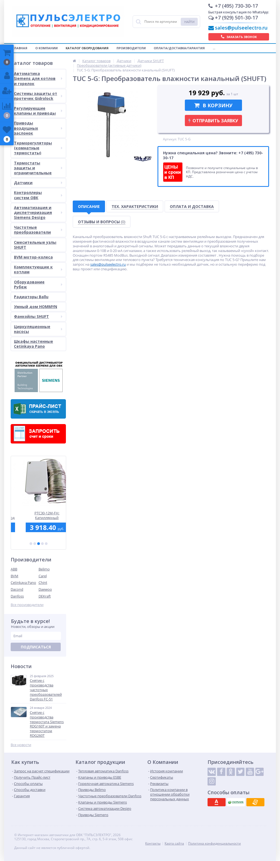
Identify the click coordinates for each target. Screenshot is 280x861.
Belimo (44, 569)
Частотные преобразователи (38, 230)
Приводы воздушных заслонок (38, 127)
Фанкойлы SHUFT (38, 316)
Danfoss (17, 596)
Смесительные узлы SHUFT (35, 245)
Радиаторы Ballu (31, 296)
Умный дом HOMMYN (35, 306)
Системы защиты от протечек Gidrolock (38, 96)
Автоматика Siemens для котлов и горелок (38, 78)
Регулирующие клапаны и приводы (38, 111)
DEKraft (45, 596)
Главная (19, 48)
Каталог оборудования (87, 48)
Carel (43, 575)
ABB (14, 569)
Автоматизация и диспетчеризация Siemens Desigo (38, 212)
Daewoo (45, 589)
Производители (131, 48)
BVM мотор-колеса (33, 257)
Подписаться (36, 647)
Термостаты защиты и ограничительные (38, 167)
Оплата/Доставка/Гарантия (179, 48)
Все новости (21, 745)
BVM (14, 575)
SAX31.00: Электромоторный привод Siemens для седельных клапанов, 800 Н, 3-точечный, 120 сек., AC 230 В (38, 515)
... (214, 48)
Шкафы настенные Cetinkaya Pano (33, 344)
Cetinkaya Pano (23, 582)
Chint (43, 582)
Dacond (17, 589)
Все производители (27, 604)
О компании (46, 48)
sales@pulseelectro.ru (241, 27)
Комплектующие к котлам (38, 269)
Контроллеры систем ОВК (38, 195)
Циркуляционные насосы (38, 329)
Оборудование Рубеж (38, 284)
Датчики (38, 182)
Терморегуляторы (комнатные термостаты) (38, 147)
